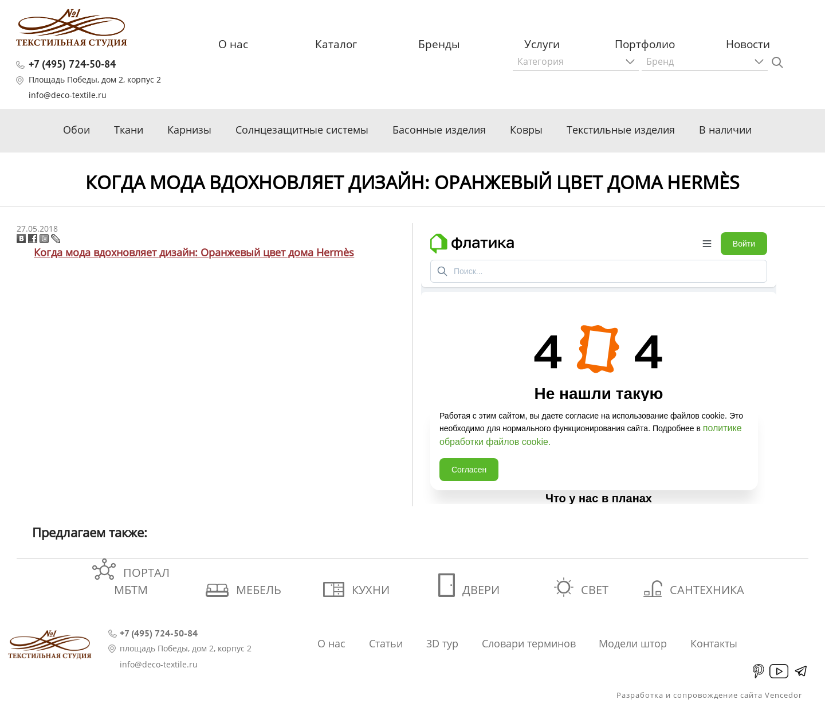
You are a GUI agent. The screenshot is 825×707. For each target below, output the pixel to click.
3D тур (442, 643)
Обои (76, 129)
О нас (233, 44)
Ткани (128, 129)
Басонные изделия (439, 129)
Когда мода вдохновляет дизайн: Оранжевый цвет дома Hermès (194, 252)
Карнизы (189, 129)
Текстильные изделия (621, 129)
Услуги (542, 44)
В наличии (725, 129)
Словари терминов (529, 643)
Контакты (713, 643)
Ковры (526, 129)
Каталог (336, 44)
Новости (748, 44)
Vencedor (783, 695)
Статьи (386, 643)
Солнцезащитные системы (301, 129)
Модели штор (633, 643)
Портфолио (645, 44)
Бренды (439, 44)
